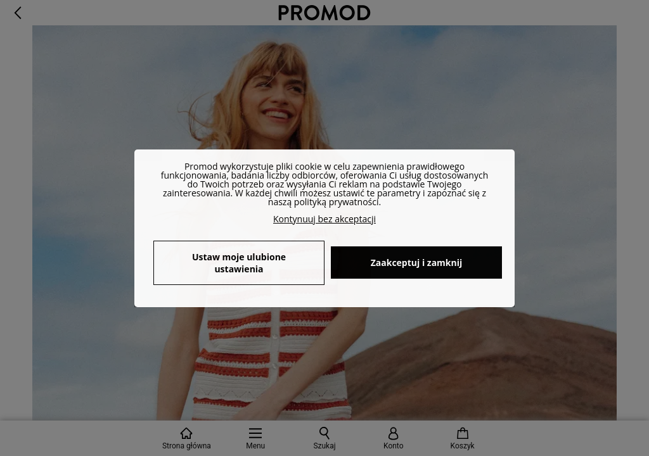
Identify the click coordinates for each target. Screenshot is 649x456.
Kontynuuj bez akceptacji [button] (324, 219)
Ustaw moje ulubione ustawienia (239, 263)
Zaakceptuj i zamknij (417, 262)
